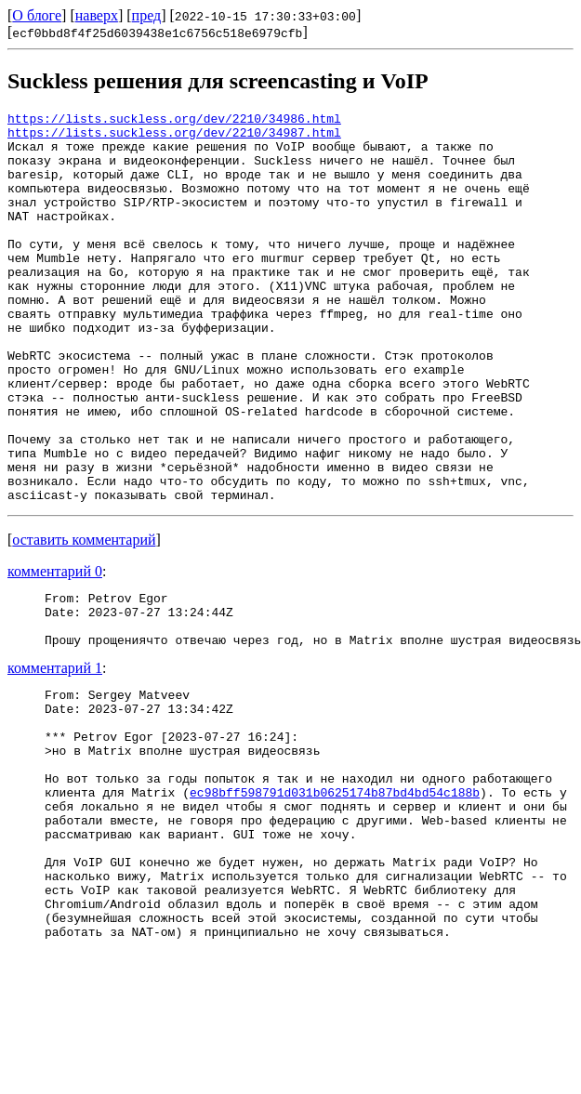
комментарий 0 (54, 649)
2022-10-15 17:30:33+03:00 (265, 15)
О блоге (36, 15)
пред (147, 15)
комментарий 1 (54, 757)
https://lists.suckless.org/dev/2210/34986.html (174, 120)
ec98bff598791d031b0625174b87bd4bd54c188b (335, 903)
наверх (96, 15)
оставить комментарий (83, 618)
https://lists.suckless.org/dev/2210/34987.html (174, 137)
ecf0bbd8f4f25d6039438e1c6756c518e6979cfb (157, 32)
